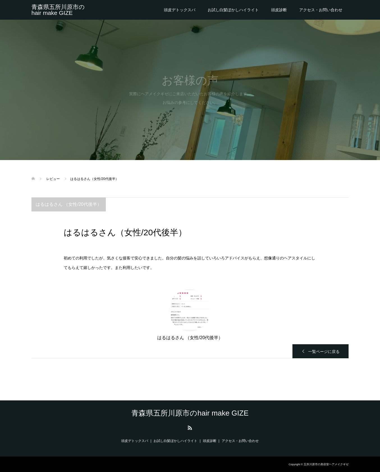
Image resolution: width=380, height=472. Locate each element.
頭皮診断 (279, 10)
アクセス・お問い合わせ (320, 10)
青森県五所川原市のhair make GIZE (58, 10)
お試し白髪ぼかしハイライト (233, 10)
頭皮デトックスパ (179, 10)
